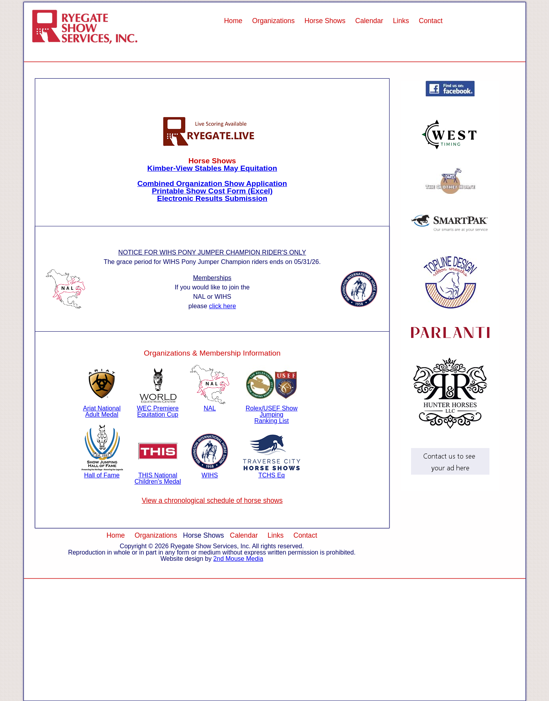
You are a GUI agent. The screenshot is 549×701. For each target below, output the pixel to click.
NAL (209, 405)
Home (233, 21)
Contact (431, 21)
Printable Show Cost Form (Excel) (212, 191)
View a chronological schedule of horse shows (212, 500)
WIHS (209, 472)
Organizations (273, 21)
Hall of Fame (101, 472)
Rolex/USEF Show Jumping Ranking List (272, 411)
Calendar (369, 21)
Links (401, 21)
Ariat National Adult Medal (101, 408)
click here (222, 305)
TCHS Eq (271, 472)
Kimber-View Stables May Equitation (212, 168)
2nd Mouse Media (238, 558)
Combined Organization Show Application (212, 183)
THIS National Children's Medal (157, 475)
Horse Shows (325, 21)
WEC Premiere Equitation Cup (158, 408)
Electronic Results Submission (212, 198)
